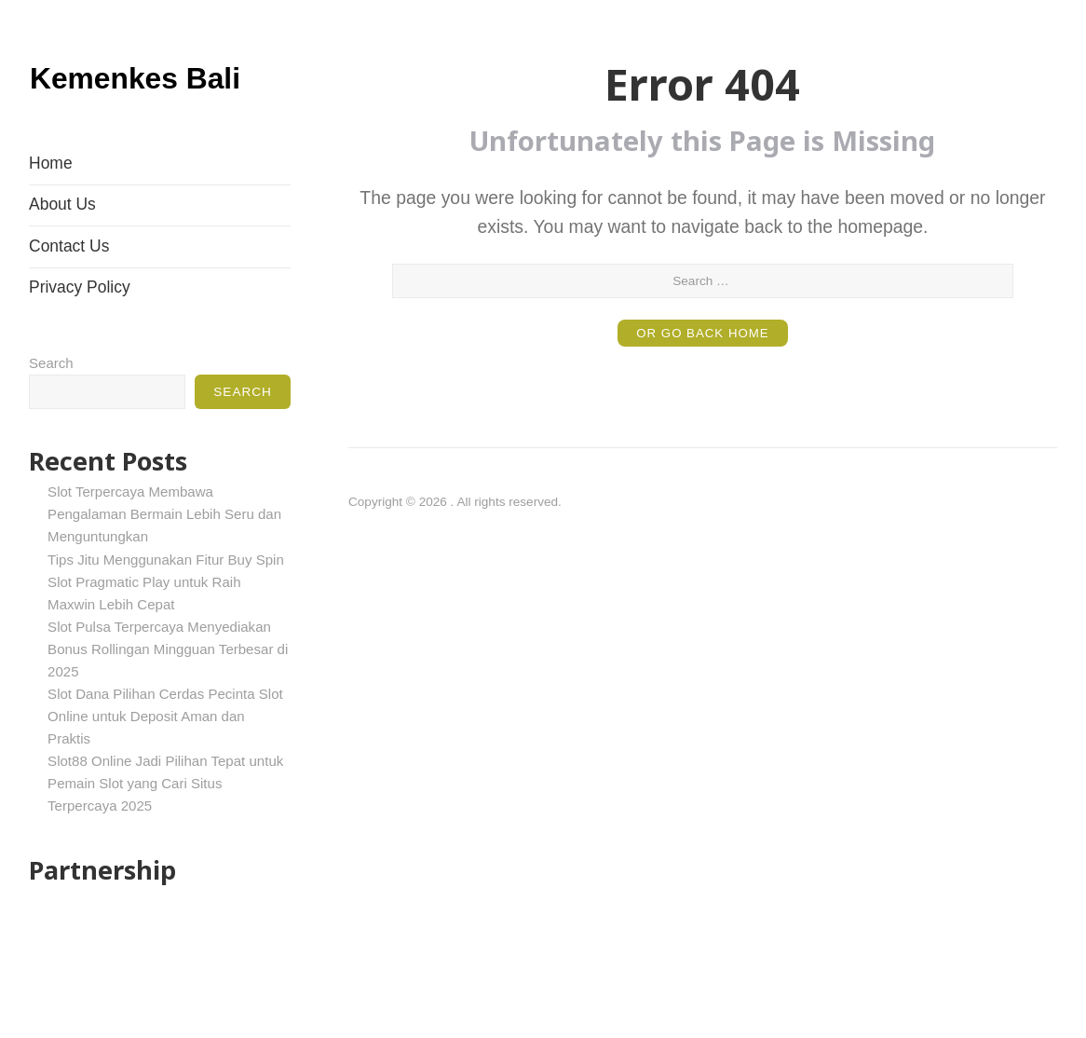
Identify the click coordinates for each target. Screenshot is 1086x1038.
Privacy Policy (79, 338)
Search (51, 413)
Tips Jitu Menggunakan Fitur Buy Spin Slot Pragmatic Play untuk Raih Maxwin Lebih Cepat (166, 632)
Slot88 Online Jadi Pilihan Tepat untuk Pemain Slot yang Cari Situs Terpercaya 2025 (165, 833)
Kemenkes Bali (156, 96)
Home (51, 213)
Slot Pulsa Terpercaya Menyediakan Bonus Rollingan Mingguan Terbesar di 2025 (168, 699)
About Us (62, 255)
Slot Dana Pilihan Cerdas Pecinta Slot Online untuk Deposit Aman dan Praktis (165, 766)
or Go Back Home (703, 333)
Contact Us (69, 296)
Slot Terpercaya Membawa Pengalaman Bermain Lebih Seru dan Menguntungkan (164, 565)
